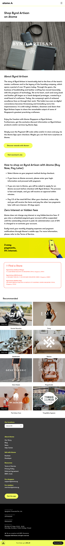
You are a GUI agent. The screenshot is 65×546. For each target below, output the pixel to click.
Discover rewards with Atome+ (18, 145)
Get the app (11, 496)
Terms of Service (10, 466)
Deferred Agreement (12, 471)
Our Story (8, 440)
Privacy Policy (9, 469)
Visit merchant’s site (15, 155)
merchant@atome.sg (12, 487)
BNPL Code (8, 474)
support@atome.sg (11, 481)
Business (7, 456)
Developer (8, 458)
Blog (6, 443)
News (6, 445)
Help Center (9, 448)
